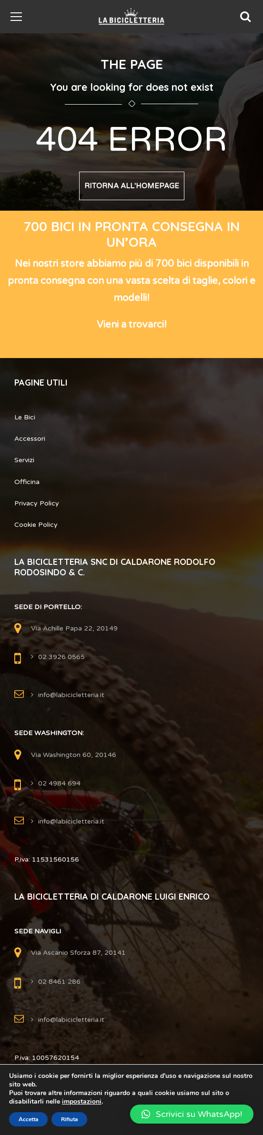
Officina (27, 482)
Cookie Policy (36, 525)
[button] (191, 1114)
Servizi (24, 460)
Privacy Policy (36, 503)
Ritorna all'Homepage (131, 186)
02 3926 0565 (61, 657)
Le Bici (24, 417)
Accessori (29, 439)
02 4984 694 (59, 783)
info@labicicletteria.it (71, 695)
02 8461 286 (59, 982)
